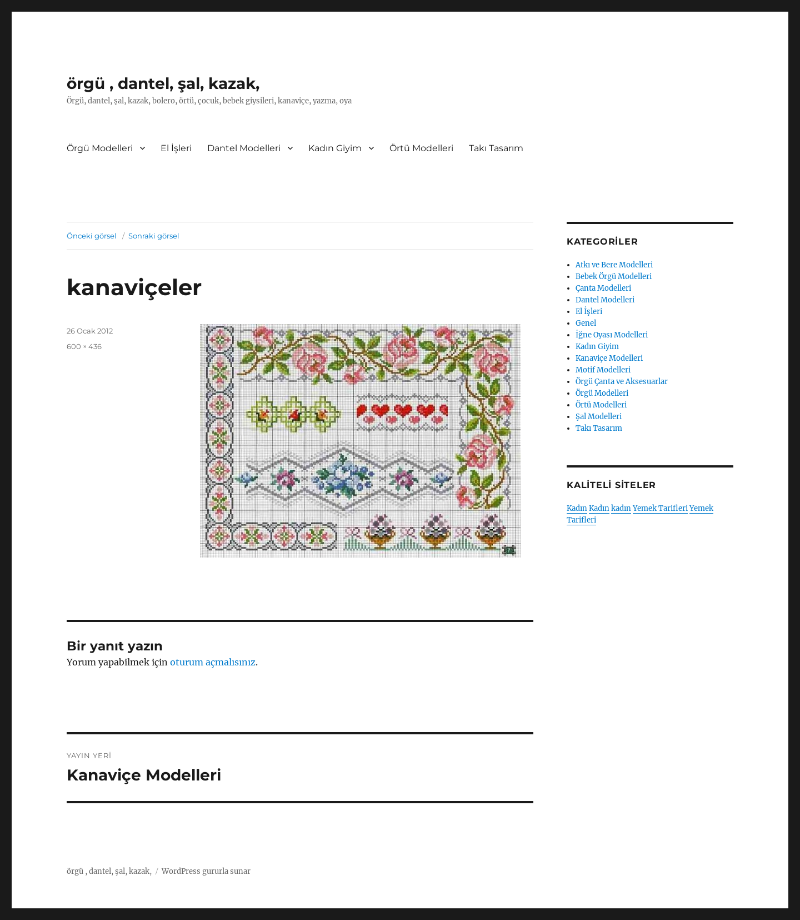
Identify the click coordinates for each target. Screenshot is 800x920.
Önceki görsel (92, 235)
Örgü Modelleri (100, 148)
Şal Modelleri (599, 416)
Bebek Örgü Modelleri (614, 276)
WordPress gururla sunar (206, 871)
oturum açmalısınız (213, 662)
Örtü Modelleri (421, 148)
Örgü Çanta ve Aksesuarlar (622, 381)
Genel (586, 323)
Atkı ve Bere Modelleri (614, 265)
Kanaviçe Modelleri (609, 358)
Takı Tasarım (496, 148)
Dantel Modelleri (244, 148)
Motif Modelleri (603, 370)
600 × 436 (84, 346)
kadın (621, 508)
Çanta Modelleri (603, 288)
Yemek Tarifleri (660, 508)
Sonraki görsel (153, 235)
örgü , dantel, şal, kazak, (163, 83)
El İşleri (176, 148)
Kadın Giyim (335, 148)
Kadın (577, 508)
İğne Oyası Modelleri (612, 335)
